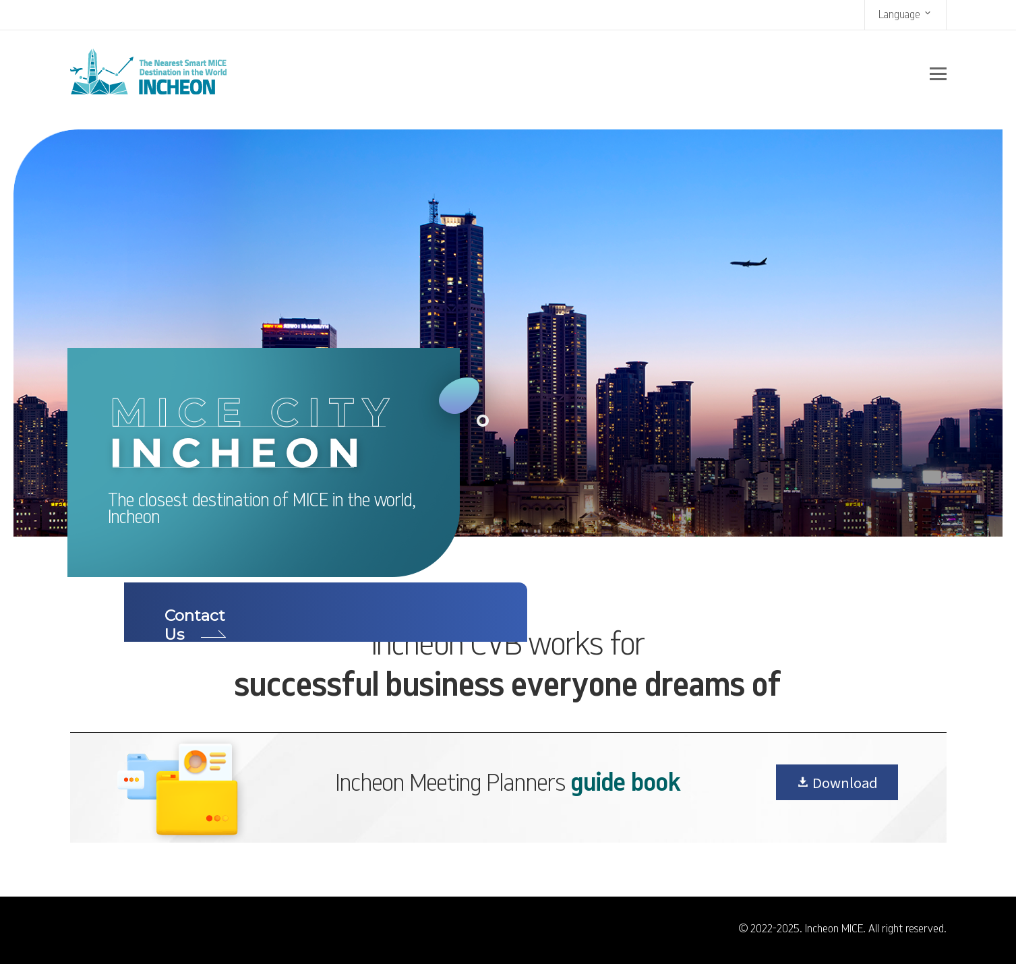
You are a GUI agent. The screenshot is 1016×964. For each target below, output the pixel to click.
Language (905, 14)
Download (837, 782)
